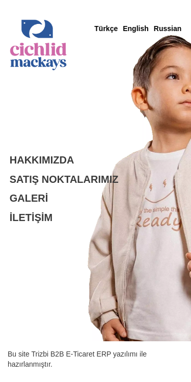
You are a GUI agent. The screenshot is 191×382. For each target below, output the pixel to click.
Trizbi (40, 354)
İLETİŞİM (31, 217)
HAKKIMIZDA (42, 160)
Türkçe (106, 28)
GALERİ (29, 198)
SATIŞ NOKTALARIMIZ (64, 179)
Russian (167, 28)
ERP (105, 354)
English (136, 28)
